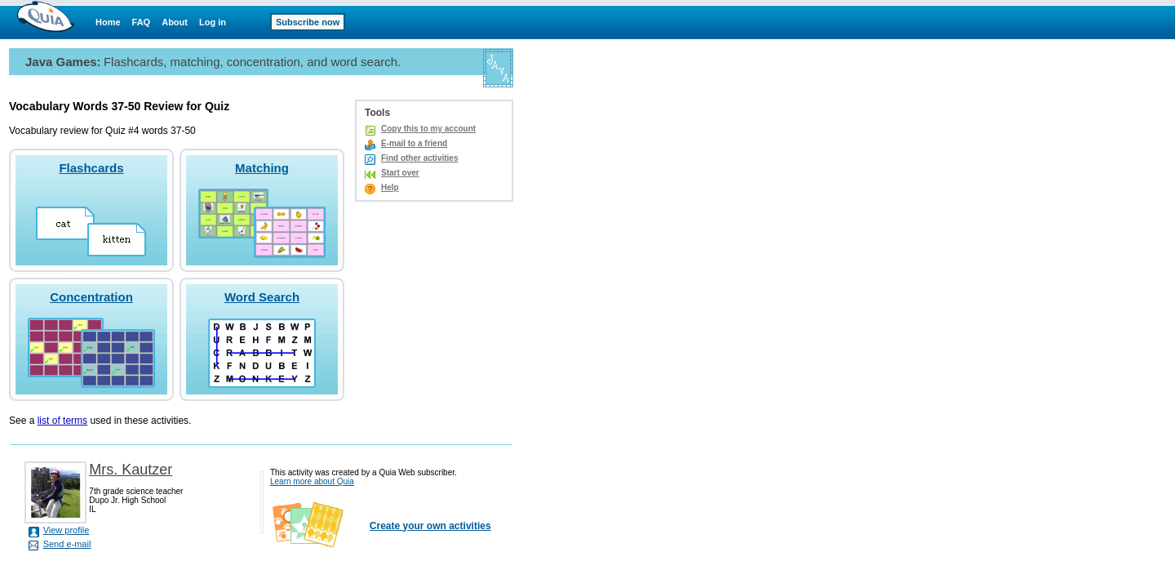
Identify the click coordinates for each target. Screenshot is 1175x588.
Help (390, 187)
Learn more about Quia (312, 481)
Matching (262, 168)
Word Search (261, 297)
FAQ (141, 22)
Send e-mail (67, 544)
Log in (212, 22)
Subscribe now (307, 22)
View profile (66, 530)
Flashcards (91, 168)
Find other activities (419, 158)
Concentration (91, 297)
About (175, 22)
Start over (400, 172)
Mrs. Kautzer (130, 469)
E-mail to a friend (414, 143)
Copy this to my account (428, 128)
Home (108, 22)
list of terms (62, 420)
